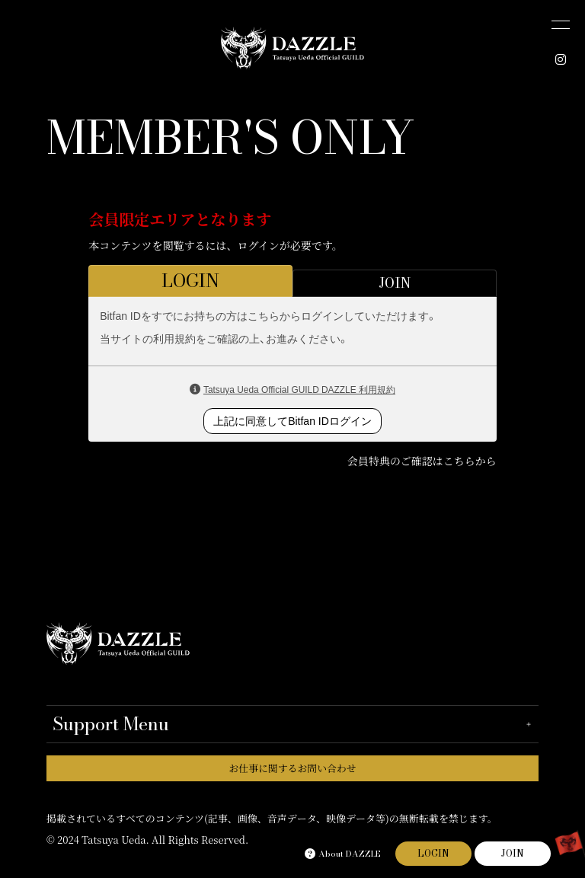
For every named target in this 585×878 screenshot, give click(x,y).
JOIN (512, 853)
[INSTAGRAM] (561, 59)
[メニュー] (560, 24)
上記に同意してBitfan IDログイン (292, 421)
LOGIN (433, 853)
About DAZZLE (342, 854)
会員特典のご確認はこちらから (422, 460)
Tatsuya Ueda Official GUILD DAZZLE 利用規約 (299, 390)
